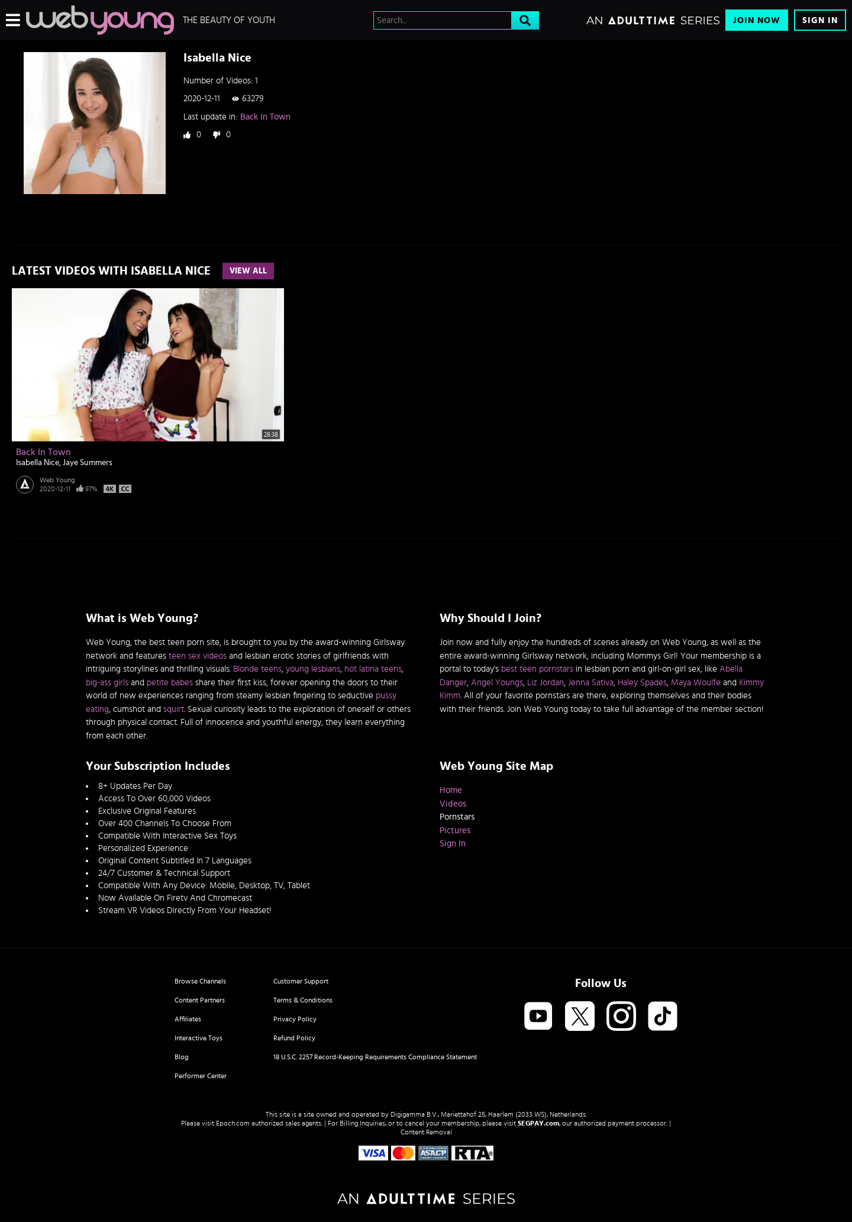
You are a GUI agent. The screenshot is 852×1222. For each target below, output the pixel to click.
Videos (453, 803)
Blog (182, 1056)
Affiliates (188, 1019)
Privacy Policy (295, 1019)
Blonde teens (257, 669)
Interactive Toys (198, 1038)
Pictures (455, 830)
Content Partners (200, 1000)
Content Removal (426, 1132)
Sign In (820, 20)
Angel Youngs (497, 682)
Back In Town (265, 116)
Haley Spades (642, 682)
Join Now (756, 20)
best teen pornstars (537, 669)
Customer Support (300, 981)
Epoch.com (233, 1123)
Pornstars (457, 816)
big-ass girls (107, 682)
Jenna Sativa (591, 682)
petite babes (170, 682)
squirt (173, 709)
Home (451, 790)
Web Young (57, 479)
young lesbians (313, 669)
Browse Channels (200, 981)
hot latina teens (373, 669)
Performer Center (201, 1075)
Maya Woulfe (696, 682)
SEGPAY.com (538, 1123)
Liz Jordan (545, 682)
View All (248, 271)
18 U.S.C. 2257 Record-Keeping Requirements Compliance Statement (375, 1056)
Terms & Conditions (303, 1000)
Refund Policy (294, 1038)
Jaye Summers (87, 463)
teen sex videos (198, 656)
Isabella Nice (37, 463)
